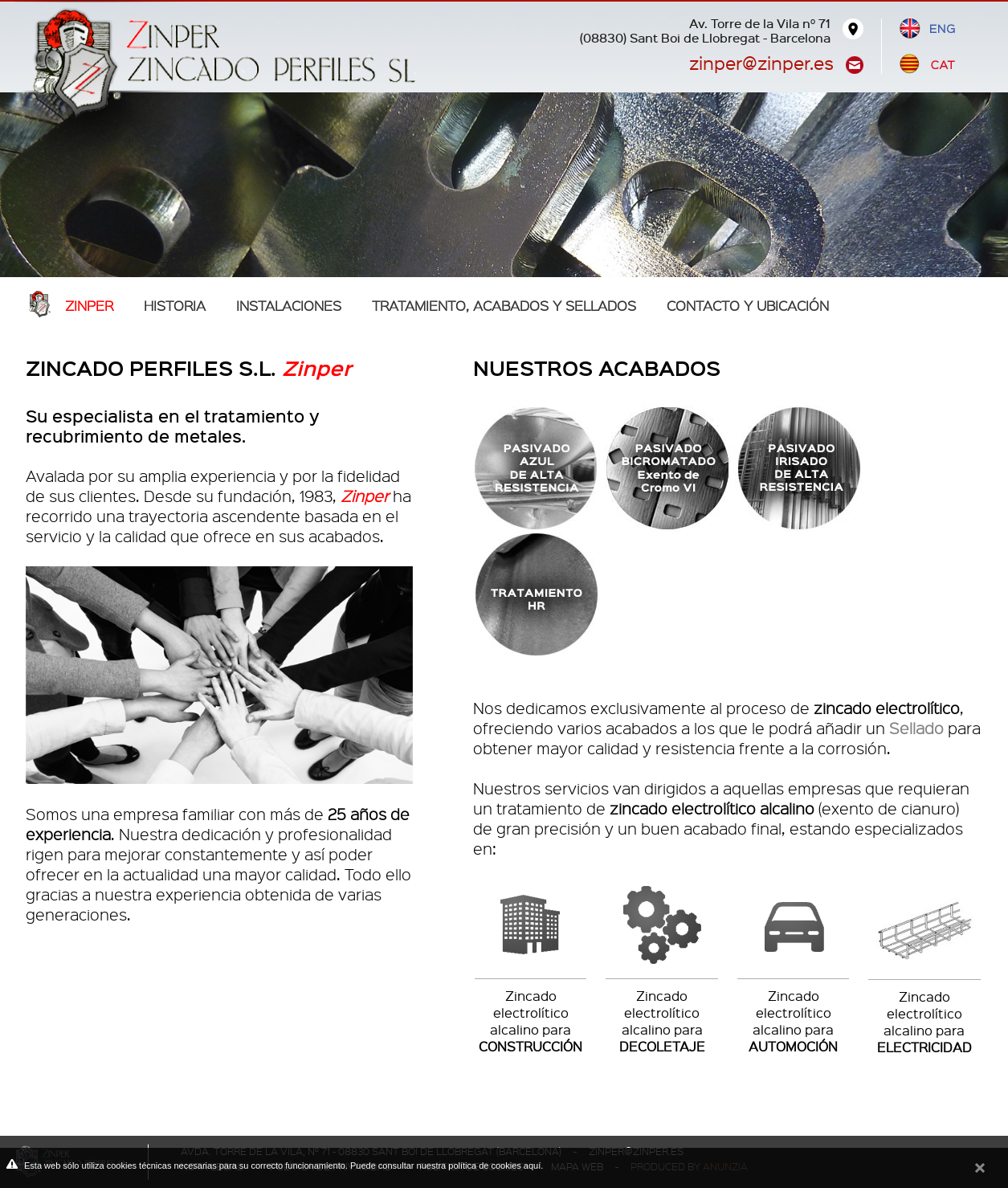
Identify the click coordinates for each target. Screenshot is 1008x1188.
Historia (175, 305)
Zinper (89, 305)
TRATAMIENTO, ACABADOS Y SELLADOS (504, 305)
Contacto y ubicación (748, 305)
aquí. (533, 1165)
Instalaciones (288, 305)
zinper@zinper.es (761, 62)
